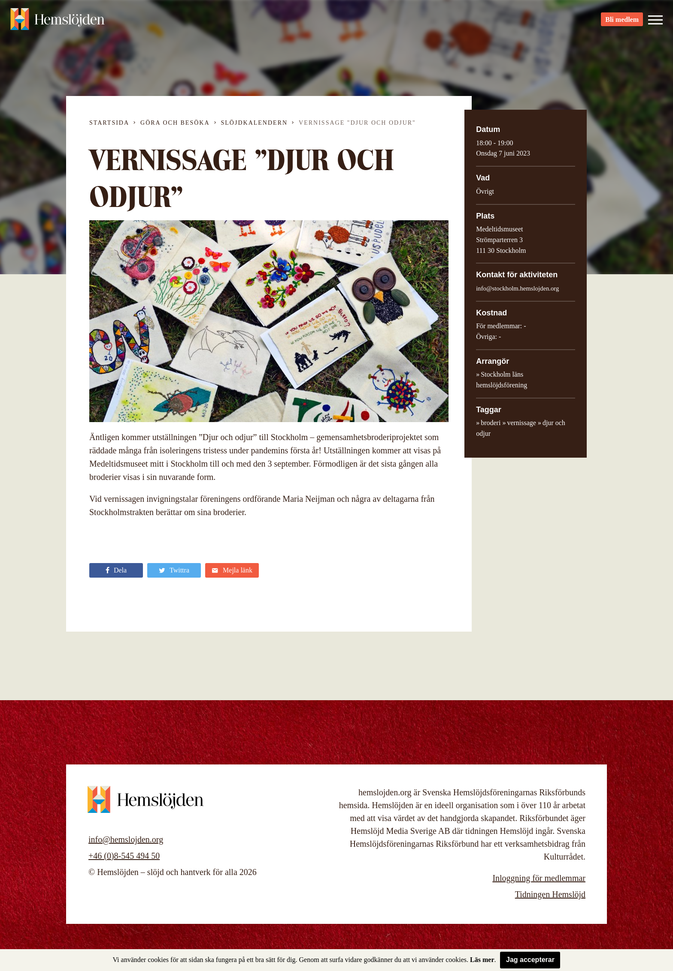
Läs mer (482, 959)
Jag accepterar (530, 959)
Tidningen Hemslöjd (550, 894)
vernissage (521, 422)
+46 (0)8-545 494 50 (124, 855)
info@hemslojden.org (125, 839)
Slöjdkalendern (254, 123)
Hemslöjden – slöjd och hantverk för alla (57, 21)
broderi (490, 422)
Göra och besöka (174, 123)
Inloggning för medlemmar (538, 878)
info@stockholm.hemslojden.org (517, 288)
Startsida (109, 123)
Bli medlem (622, 21)
